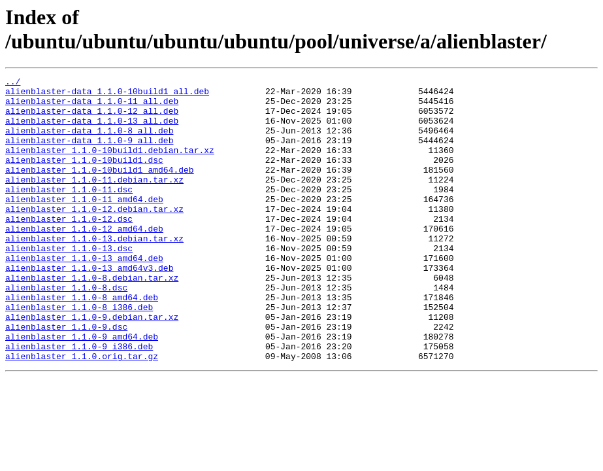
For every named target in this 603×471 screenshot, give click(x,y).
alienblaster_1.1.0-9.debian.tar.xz (91, 366)
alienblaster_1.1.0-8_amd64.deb (81, 342)
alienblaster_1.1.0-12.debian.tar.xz (94, 236)
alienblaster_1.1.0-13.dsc (69, 283)
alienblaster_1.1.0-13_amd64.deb (84, 295)
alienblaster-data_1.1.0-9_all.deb (89, 154)
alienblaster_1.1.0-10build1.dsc (84, 177)
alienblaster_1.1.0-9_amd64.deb (81, 389)
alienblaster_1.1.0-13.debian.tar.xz (94, 271)
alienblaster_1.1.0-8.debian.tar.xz (91, 318)
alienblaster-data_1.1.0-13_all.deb (91, 130)
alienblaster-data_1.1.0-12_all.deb (91, 118)
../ (12, 83)
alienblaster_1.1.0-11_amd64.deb (84, 224)
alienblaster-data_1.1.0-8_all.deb (89, 142)
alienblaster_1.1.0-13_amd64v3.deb (89, 307)
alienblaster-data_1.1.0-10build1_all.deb (107, 95)
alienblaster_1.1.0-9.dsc (66, 377)
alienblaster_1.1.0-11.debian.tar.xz (94, 201)
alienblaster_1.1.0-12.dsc (69, 248)
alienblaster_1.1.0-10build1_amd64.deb (99, 189)
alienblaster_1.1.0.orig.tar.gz (81, 413)
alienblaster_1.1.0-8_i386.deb (79, 354)
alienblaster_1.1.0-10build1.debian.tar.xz (109, 165)
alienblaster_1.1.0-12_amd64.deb (84, 260)
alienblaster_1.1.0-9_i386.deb (79, 401)
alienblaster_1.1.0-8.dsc (66, 330)
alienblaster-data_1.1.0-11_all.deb (91, 107)
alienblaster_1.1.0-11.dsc (69, 212)
